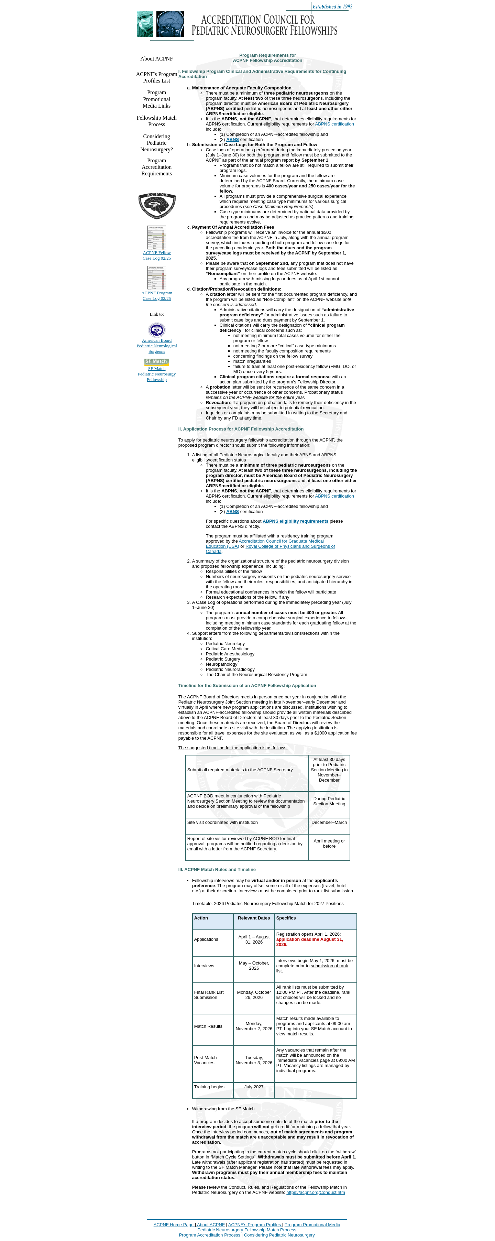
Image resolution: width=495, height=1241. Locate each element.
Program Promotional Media (312, 1224)
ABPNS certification (334, 124)
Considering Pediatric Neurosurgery (279, 1235)
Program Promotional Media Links (156, 98)
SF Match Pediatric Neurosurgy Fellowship (157, 374)
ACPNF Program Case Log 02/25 (156, 295)
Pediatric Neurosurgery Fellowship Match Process (246, 1229)
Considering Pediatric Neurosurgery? (156, 142)
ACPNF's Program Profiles (255, 1224)
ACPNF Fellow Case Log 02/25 (157, 255)
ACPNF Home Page (174, 1224)
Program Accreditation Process (209, 1235)
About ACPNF (156, 59)
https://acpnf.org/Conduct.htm (315, 1192)
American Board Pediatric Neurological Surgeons (157, 346)
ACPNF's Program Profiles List (156, 77)
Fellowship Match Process (157, 121)
